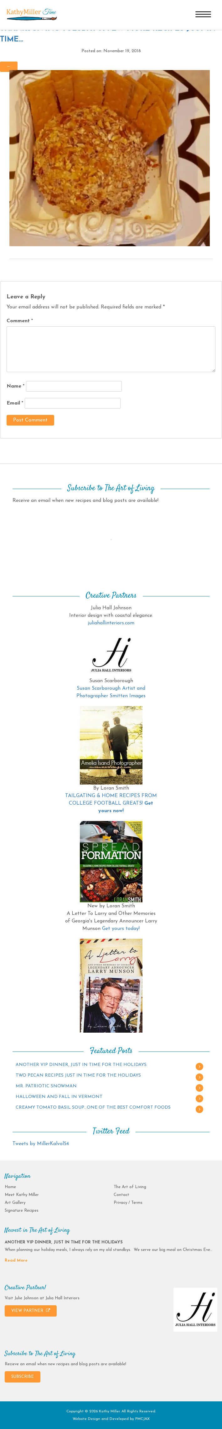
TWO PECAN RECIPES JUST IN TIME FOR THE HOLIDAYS (78, 1075)
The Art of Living (130, 1187)
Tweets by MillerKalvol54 (41, 1143)
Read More (16, 1260)
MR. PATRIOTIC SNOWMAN (46, 1086)
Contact (121, 1195)
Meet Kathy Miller (22, 1195)
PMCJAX (142, 1419)
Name (15, 386)
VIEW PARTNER (30, 1310)
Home (10, 1187)
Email (15, 403)
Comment (20, 320)
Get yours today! (121, 928)
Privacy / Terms (128, 1203)
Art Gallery (15, 1203)
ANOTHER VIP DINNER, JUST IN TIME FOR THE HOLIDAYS (81, 1064)
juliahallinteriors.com (111, 623)
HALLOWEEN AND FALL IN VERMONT (59, 1097)
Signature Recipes (22, 1211)
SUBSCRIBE (22, 1377)
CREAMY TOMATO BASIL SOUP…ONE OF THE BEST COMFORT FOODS (93, 1107)
